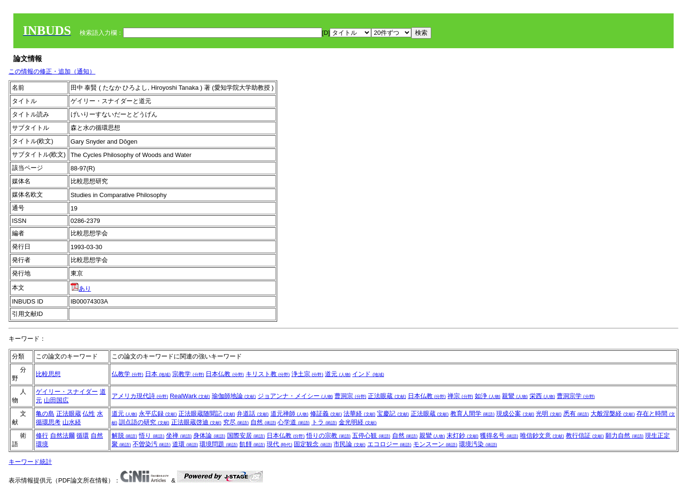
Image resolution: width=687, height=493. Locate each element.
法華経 (359, 413)
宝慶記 (393, 413)
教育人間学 (472, 413)
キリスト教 (268, 374)
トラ (324, 422)
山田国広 (56, 400)
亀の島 (45, 413)
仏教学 (128, 374)
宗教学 (188, 374)
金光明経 (358, 422)
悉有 (576, 413)
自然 (263, 422)
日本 (158, 374)
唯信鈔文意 (542, 435)
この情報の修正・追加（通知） (52, 71)
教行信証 (585, 435)
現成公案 (515, 413)
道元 (338, 374)
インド (368, 374)
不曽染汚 (152, 444)
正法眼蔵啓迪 (196, 422)
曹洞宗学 (576, 395)
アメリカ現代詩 (140, 395)
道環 (185, 444)
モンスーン (435, 444)
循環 (82, 435)
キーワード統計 (30, 461)
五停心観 (371, 435)
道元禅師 (290, 413)
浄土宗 (307, 374)
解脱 (124, 435)
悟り (152, 435)
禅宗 (460, 395)
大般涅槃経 (613, 413)
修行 (42, 435)
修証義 (326, 413)
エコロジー (389, 444)
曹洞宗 (350, 395)
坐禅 (179, 435)
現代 (279, 444)
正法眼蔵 (387, 395)
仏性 (89, 413)
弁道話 (253, 413)
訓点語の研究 (144, 422)
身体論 (209, 435)
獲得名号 (499, 435)
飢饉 (252, 444)
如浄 (487, 395)
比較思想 (48, 374)
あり (81, 288)
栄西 (542, 395)
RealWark (190, 395)
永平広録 (158, 413)
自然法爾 (62, 435)
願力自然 (624, 435)
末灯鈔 (463, 435)
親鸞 (515, 395)
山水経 (71, 422)
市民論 (349, 444)
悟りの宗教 (328, 435)
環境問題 (218, 444)
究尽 (236, 422)
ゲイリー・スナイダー (67, 391)
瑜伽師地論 (234, 395)
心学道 (294, 422)
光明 (549, 413)
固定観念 (313, 444)
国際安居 (246, 435)
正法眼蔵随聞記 (206, 413)
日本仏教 (225, 374)
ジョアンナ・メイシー (295, 395)
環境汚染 (478, 444)
